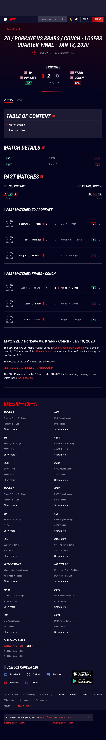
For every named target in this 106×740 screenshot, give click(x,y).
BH (5, 513)
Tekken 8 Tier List (11, 424)
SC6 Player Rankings (13, 545)
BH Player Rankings (12, 520)
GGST (57, 513)
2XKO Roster (9, 469)
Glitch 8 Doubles (45, 351)
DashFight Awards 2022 (14, 656)
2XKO (6, 462)
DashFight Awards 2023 (14, 651)
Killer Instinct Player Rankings (17, 570)
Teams (84, 694)
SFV (6, 615)
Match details (17, 124)
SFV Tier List (9, 627)
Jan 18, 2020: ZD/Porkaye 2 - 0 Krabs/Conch (28, 367)
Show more (11, 429)
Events (62, 694)
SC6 (6, 539)
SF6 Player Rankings (12, 443)
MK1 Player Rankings (63, 418)
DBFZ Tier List (60, 500)
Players (73, 694)
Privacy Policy (29, 694)
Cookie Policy (46, 694)
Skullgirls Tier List (62, 550)
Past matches (17, 130)
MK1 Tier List (59, 424)
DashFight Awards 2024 (14, 646)
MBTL (57, 589)
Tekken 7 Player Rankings (15, 494)
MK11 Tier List (60, 627)
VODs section (25, 377)
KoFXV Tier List (10, 601)
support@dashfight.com (14, 723)
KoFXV (7, 589)
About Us (8, 706)
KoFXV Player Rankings (14, 596)
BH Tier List (9, 525)
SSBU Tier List (60, 474)
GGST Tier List (60, 525)
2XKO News (9, 474)
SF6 (5, 437)
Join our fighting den (22, 667)
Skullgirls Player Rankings (65, 545)
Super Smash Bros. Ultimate (68, 347)
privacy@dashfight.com (63, 723)
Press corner (41, 700)
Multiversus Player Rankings (66, 570)
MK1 (56, 412)
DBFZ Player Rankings (63, 494)
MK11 (57, 615)
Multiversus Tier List (63, 576)
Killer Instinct (12, 564)
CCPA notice (9, 700)
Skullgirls (60, 539)
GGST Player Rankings (63, 520)
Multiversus (61, 564)
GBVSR (57, 437)
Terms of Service (11, 694)
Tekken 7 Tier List (11, 500)
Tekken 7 (9, 488)
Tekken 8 (9, 412)
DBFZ (57, 488)
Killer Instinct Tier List (13, 576)
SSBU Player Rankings (63, 469)
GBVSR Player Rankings (64, 443)
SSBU (57, 462)
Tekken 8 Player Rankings (15, 418)
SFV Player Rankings (13, 621)
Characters (97, 694)
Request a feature (24, 706)
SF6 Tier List (9, 449)
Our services (25, 700)
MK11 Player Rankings (64, 621)
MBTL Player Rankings (64, 596)
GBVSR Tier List (61, 449)
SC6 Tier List (9, 550)
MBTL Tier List (60, 601)
